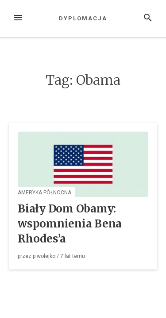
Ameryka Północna (44, 192)
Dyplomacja (83, 18)
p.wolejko (44, 256)
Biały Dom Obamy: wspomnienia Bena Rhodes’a (70, 223)
